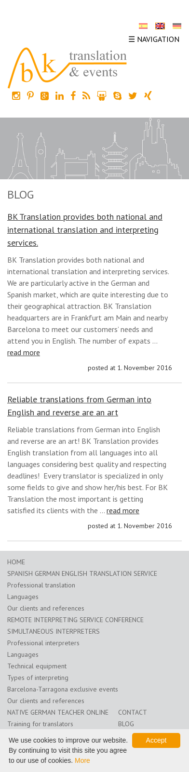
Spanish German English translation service (82, 573)
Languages (23, 596)
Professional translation (41, 585)
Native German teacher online (57, 712)
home (16, 562)
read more (23, 352)
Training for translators (40, 723)
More (82, 760)
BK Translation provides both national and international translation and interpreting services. (84, 229)
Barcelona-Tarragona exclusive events (62, 689)
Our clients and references (45, 608)
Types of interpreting (37, 677)
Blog (126, 723)
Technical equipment (37, 666)
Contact (132, 712)
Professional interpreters (43, 643)
